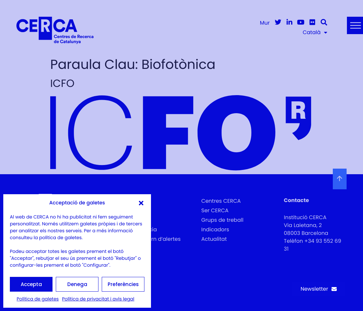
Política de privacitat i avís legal (98, 299)
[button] (141, 203)
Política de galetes (38, 299)
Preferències (123, 284)
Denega (77, 284)
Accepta (31, 284)
